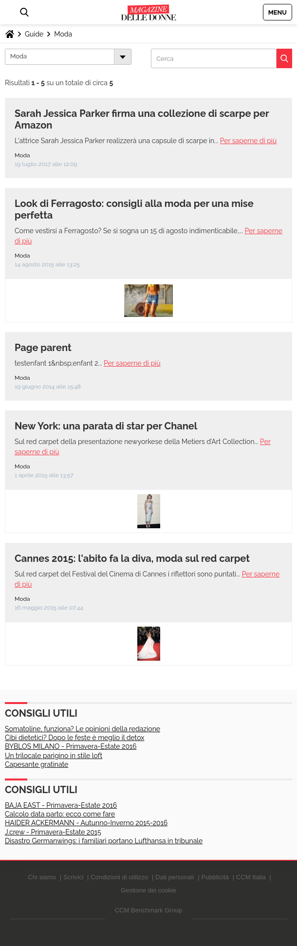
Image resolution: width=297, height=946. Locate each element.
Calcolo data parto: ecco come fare (60, 814)
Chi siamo (42, 877)
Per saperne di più (248, 141)
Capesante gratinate (36, 764)
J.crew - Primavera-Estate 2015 (53, 832)
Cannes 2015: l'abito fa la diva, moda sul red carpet (132, 558)
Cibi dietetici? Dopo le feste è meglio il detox (74, 738)
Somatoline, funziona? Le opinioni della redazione (82, 729)
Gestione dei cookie (148, 890)
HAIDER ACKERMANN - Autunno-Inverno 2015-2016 (86, 823)
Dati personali (174, 877)
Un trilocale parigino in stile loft (53, 756)
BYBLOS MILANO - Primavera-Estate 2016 (70, 746)
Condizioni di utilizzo (119, 877)
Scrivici (73, 877)
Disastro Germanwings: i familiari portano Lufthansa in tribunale (104, 841)
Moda (63, 34)
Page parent (43, 347)
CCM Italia (251, 877)
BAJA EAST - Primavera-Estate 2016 (61, 805)
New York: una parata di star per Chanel (106, 426)
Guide (34, 34)
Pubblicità (215, 877)
